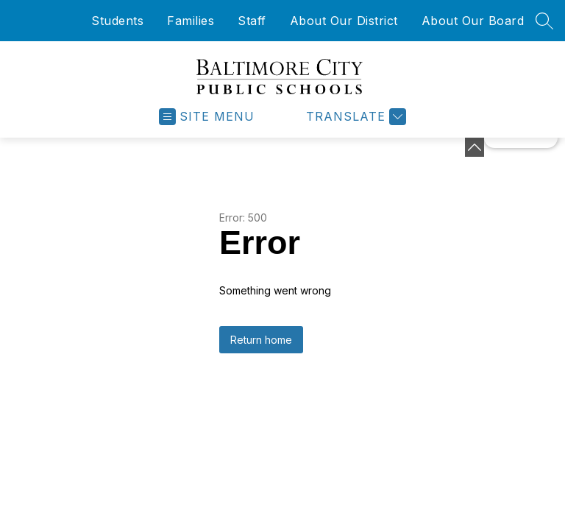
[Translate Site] (354, 116)
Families (190, 20)
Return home (261, 339)
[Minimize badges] (474, 147)
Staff (252, 20)
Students (117, 20)
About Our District (344, 20)
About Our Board (473, 20)
